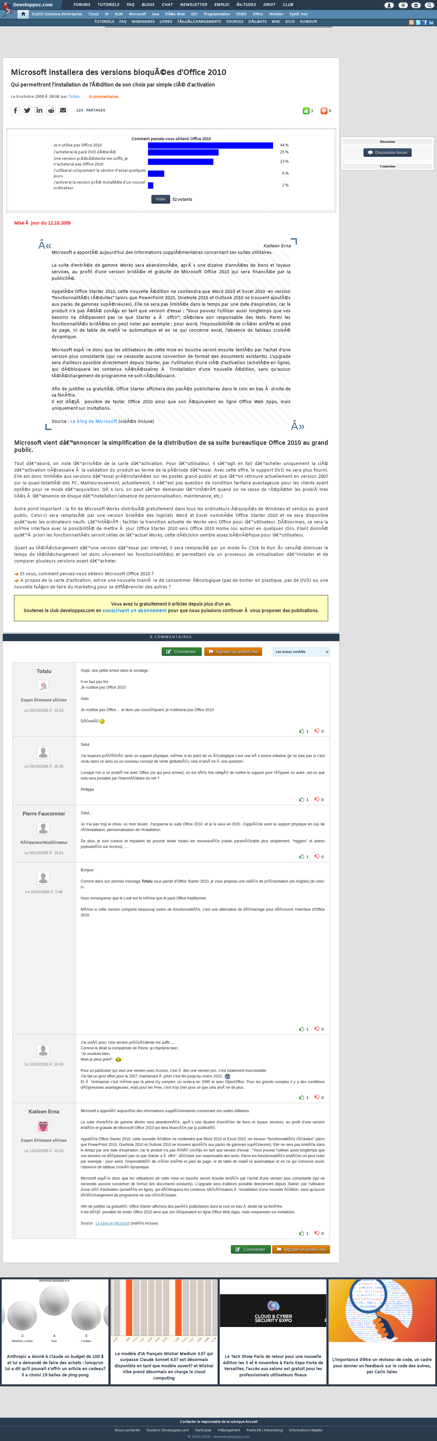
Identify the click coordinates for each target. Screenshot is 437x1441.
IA (107, 14)
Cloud (94, 14)
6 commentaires (104, 100)
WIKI (276, 22)
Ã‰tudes (246, 4)
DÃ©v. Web (175, 14)
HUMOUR (308, 22)
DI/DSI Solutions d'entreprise (57, 14)
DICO (290, 22)
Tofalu (73, 100)
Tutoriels (108, 4)
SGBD (241, 14)
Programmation (217, 14)
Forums (82, 4)
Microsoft (137, 14)
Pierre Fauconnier (44, 825)
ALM (119, 14)
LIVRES (166, 22)
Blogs (148, 4)
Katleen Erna (44, 1123)
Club (287, 4)
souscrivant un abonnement (135, 615)
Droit (269, 4)
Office (258, 14)
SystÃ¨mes (298, 14)
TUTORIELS (104, 22)
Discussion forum (387, 152)
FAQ (130, 4)
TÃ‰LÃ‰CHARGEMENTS (199, 22)
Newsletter (193, 4)
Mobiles (276, 14)
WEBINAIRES (143, 22)
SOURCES (234, 22)
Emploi (222, 4)
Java (155, 14)
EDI (194, 14)
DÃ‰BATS (257, 22)
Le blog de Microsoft (93, 425)
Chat (167, 4)
